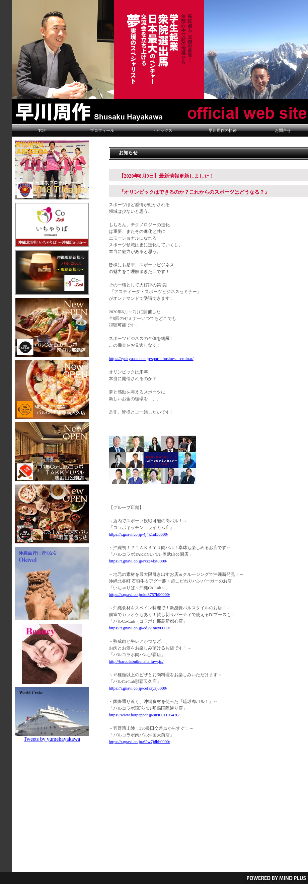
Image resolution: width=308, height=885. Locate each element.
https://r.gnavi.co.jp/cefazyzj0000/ (138, 688)
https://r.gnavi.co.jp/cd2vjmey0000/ (139, 628)
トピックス (162, 130)
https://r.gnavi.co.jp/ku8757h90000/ (139, 594)
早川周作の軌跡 (223, 130)
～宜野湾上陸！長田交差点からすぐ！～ (151, 728)
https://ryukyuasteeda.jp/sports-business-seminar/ (151, 358)
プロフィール (102, 130)
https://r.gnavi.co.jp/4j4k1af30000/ (138, 534)
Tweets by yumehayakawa (52, 739)
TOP (42, 130)
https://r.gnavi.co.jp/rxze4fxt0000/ (138, 561)
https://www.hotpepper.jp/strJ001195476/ (144, 715)
